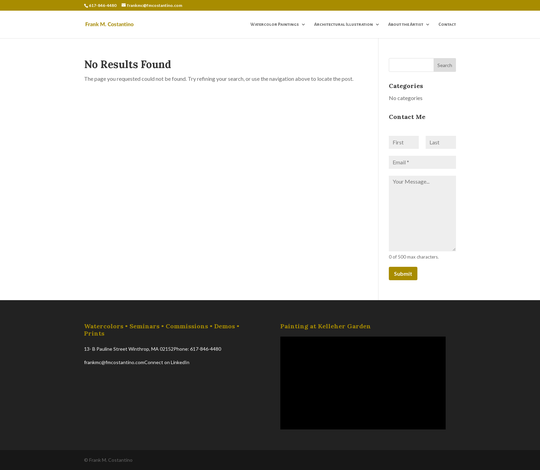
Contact (447, 24)
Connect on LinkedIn (166, 362)
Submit (403, 273)
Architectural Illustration (343, 24)
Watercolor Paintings (274, 24)
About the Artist (405, 24)
